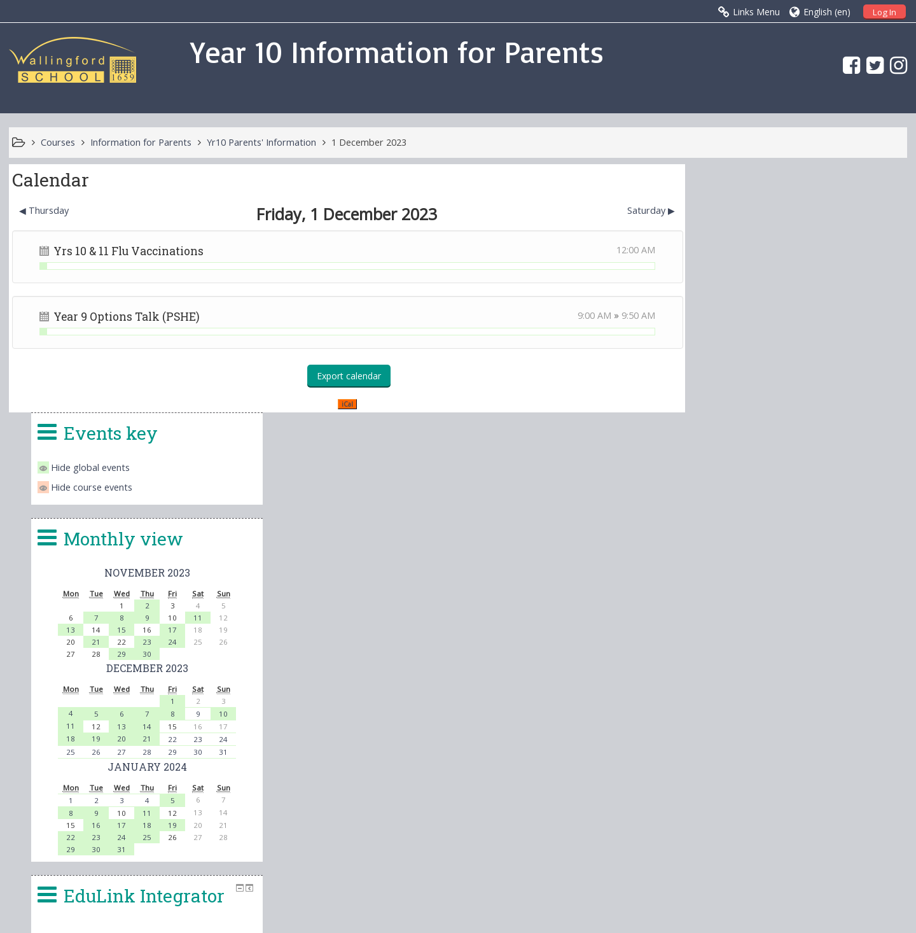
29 (778, 405)
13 (727, 381)
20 (778, 490)
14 (803, 478)
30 (803, 405)
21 (752, 393)
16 (752, 577)
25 (727, 504)
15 (778, 381)
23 (803, 393)
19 (752, 490)
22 (828, 491)
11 (854, 369)
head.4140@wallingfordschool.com (551, 798)
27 (778, 504)
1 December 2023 (368, 142)
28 (803, 504)
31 (879, 504)
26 (752, 504)
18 (727, 490)
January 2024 (803, 518)
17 (828, 381)
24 (828, 393)
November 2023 (803, 324)
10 (879, 465)
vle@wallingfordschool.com (509, 814)
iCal (343, 404)
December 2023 (803, 419)
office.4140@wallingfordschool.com (546, 783)
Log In (884, 12)
